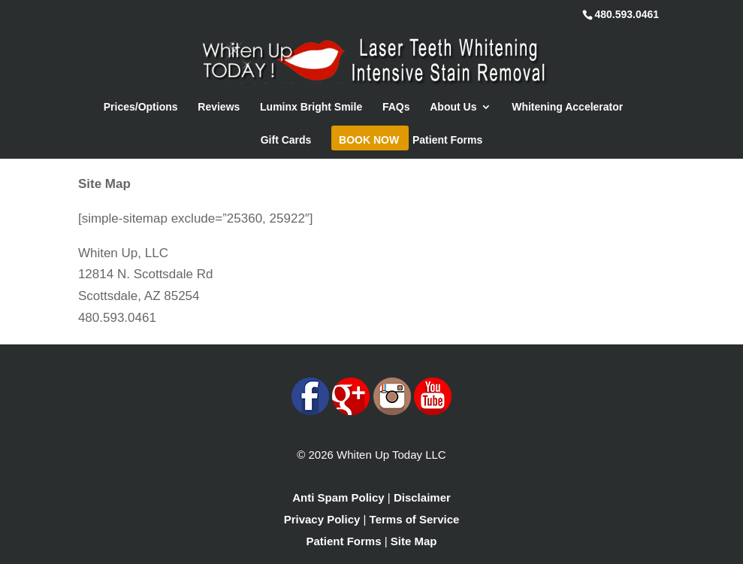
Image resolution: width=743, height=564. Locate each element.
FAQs (396, 107)
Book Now (369, 140)
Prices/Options (141, 107)
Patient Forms (447, 140)
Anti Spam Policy (338, 497)
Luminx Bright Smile (311, 107)
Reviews (219, 107)
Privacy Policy (322, 519)
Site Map (414, 541)
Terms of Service (415, 519)
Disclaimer (422, 497)
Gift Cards (286, 140)
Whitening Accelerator (567, 107)
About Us (453, 107)
